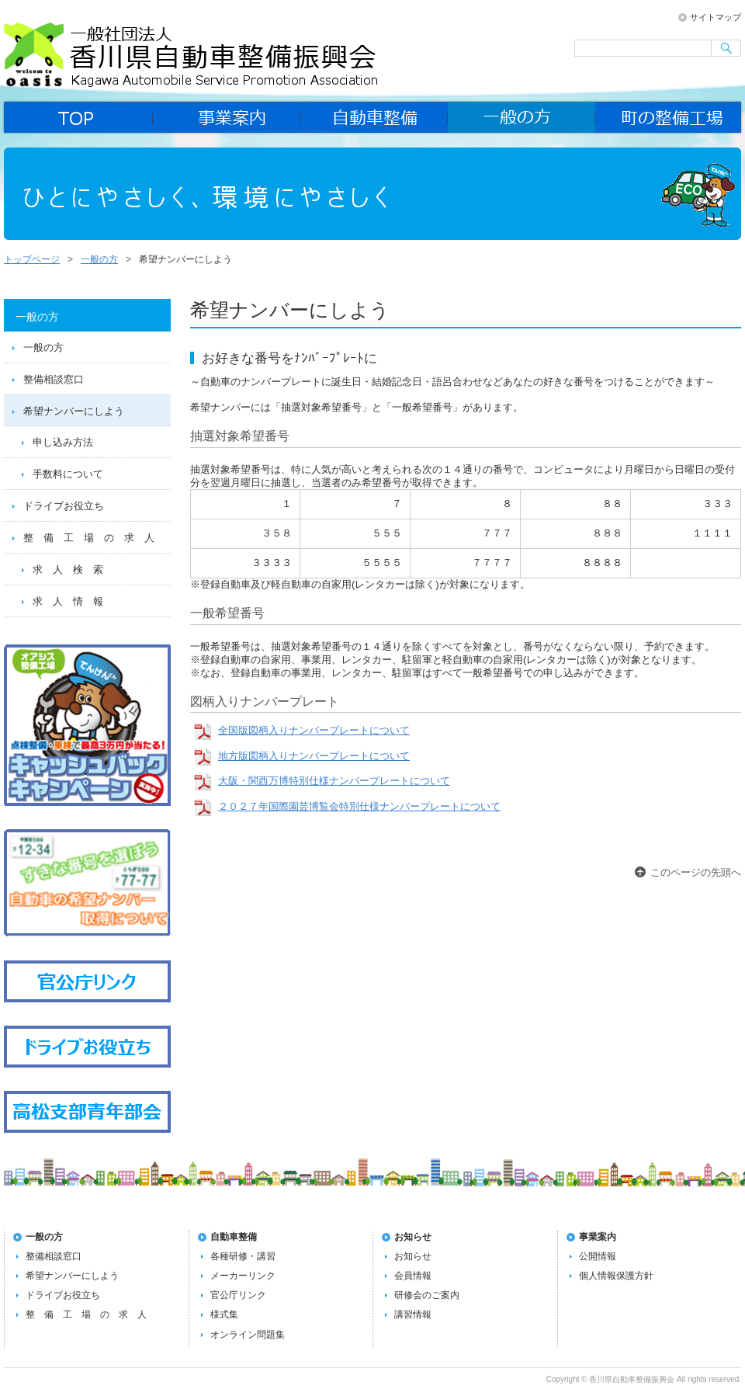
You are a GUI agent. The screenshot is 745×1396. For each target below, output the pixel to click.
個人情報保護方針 (616, 1275)
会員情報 (412, 1275)
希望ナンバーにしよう (73, 411)
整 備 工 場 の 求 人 (88, 537)
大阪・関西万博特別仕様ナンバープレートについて (334, 781)
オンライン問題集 (247, 1334)
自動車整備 (374, 117)
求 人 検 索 (68, 569)
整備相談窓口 (53, 379)
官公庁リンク (238, 1295)
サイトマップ (715, 17)
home (77, 117)
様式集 (224, 1314)
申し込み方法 (63, 442)
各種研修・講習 (242, 1256)
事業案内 (226, 117)
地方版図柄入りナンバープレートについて (314, 756)
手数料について (68, 474)
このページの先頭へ (695, 872)
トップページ (32, 259)
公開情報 (597, 1256)
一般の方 (521, 117)
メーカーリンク (242, 1275)
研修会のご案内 (426, 1295)
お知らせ (412, 1236)
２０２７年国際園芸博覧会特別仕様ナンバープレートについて (359, 806)
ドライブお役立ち (63, 506)
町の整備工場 (669, 117)
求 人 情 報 (68, 601)
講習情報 (412, 1314)
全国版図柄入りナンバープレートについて (314, 730)
